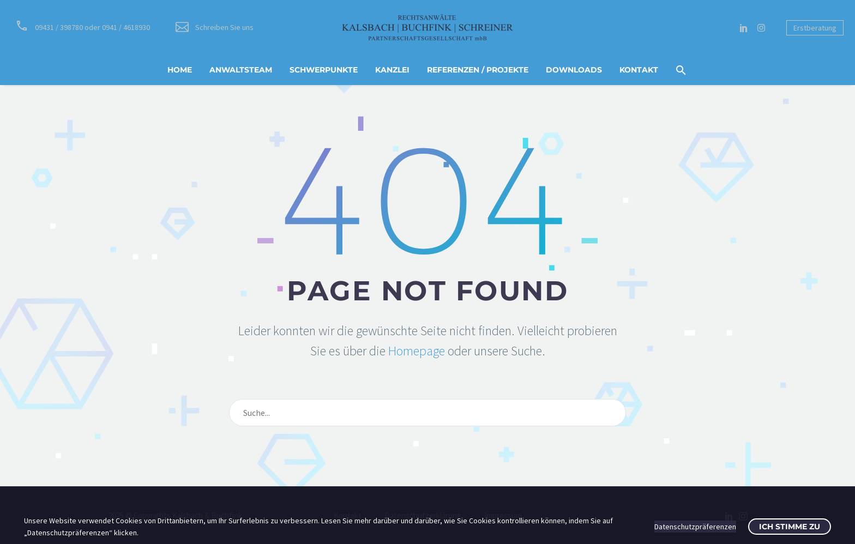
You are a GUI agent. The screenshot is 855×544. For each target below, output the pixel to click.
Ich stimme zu (789, 526)
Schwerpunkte (324, 70)
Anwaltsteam (240, 70)
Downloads (574, 70)
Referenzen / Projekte (477, 70)
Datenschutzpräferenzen (695, 526)
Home (179, 70)
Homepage (416, 350)
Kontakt (638, 70)
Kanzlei (392, 70)
